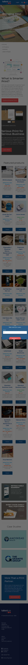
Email (4, 330)
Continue (15, 338)
